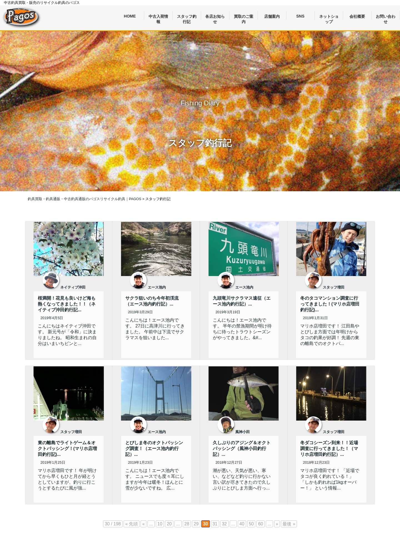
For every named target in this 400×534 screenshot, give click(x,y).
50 (251, 523)
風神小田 (242, 432)
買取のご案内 (243, 17)
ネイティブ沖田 (73, 287)
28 (186, 523)
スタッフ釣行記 (186, 17)
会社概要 (357, 16)
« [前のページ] (143, 523)
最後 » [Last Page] (288, 523)
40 (241, 523)
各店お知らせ (215, 17)
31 (215, 523)
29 (196, 523)
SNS (300, 16)
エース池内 (157, 287)
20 (169, 523)
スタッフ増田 (333, 287)
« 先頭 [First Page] (131, 523)
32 (224, 523)
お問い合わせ (385, 17)
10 (160, 523)
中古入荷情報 (158, 17)
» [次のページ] (277, 523)
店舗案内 (272, 16)
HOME (130, 16)
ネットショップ (329, 17)
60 (260, 523)
